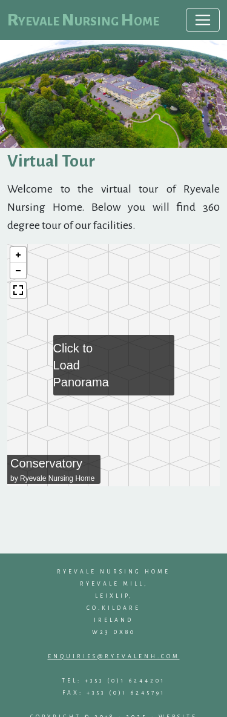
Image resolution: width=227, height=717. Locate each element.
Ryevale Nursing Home (83, 20)
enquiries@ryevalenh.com (114, 656)
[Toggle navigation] (203, 20)
